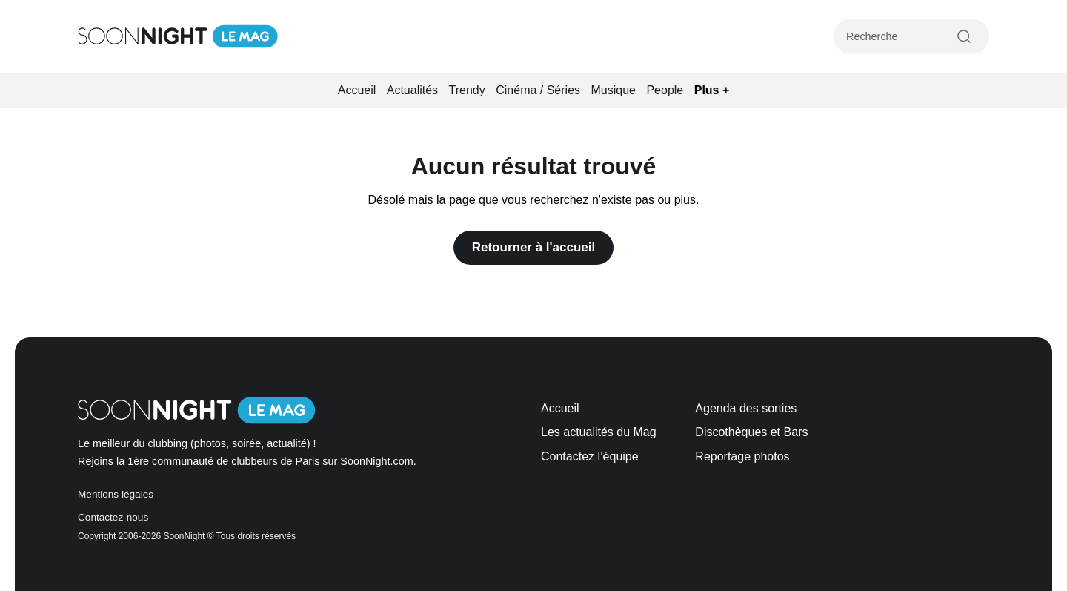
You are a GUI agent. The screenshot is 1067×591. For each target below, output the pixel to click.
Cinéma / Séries (538, 90)
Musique (613, 90)
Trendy (467, 90)
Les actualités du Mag (599, 432)
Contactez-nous (113, 517)
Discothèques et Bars (751, 432)
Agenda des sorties (746, 408)
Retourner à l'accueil (534, 247)
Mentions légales (115, 494)
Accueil (357, 90)
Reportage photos (742, 456)
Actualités (412, 90)
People (664, 90)
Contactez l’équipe (590, 456)
